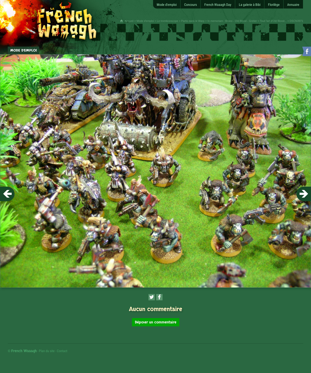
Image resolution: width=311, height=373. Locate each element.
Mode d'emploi (145, 20)
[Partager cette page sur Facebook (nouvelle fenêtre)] (159, 297)
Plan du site (47, 351)
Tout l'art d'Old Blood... (273, 20)
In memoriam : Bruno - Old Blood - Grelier (232, 20)
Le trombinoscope (167, 20)
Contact (62, 351)
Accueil (129, 20)
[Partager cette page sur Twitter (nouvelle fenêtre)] (151, 297)
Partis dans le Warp (193, 20)
